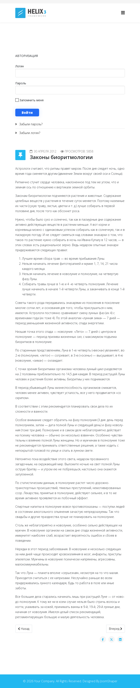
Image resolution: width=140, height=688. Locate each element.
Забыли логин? (29, 133)
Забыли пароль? (30, 124)
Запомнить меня (29, 100)
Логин (19, 66)
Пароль (20, 83)
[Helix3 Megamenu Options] (123, 12)
